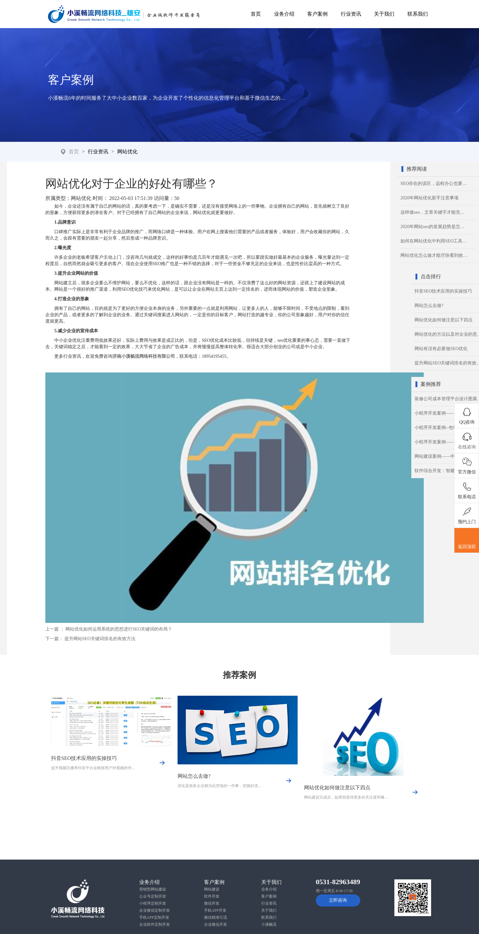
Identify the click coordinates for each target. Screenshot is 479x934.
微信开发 (211, 903)
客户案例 (317, 14)
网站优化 (127, 151)
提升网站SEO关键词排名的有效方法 (100, 638)
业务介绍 (284, 14)
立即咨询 (338, 900)
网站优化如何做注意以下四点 (443, 320)
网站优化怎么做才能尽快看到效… (434, 255)
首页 (256, 14)
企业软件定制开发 (154, 924)
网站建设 (211, 889)
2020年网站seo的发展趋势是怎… (432, 226)
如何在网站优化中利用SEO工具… (433, 241)
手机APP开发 (215, 910)
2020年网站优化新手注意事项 (429, 197)
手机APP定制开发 (154, 917)
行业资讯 (351, 14)
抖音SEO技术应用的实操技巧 (443, 291)
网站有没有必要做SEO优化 (441, 348)
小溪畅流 (269, 924)
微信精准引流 (215, 917)
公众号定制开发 (152, 896)
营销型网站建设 (152, 889)
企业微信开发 (215, 924)
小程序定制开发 (152, 903)
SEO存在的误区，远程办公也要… (433, 183)
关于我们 (384, 14)
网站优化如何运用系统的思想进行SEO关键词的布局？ (118, 629)
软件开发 (211, 896)
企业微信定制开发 (154, 910)
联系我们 (417, 14)
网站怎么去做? (428, 305)
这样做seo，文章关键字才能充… (432, 212)
